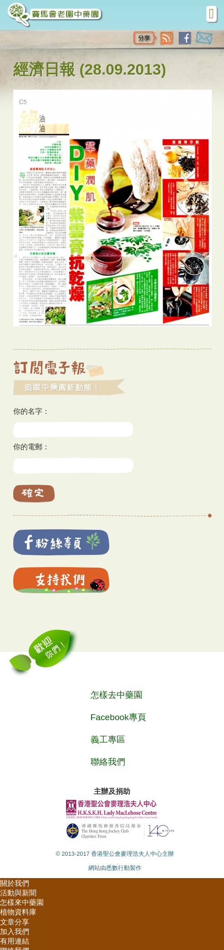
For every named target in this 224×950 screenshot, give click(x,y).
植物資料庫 (18, 912)
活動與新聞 (18, 893)
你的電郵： (31, 447)
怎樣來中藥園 (22, 902)
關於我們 (14, 883)
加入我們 (14, 931)
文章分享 (14, 922)
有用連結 (14, 941)
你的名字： (31, 411)
